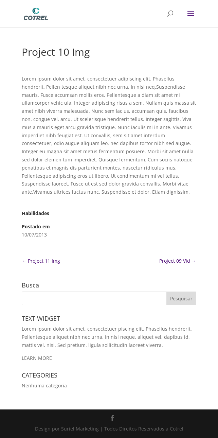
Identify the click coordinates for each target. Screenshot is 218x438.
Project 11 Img (41, 261)
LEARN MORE (37, 358)
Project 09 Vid (177, 261)
